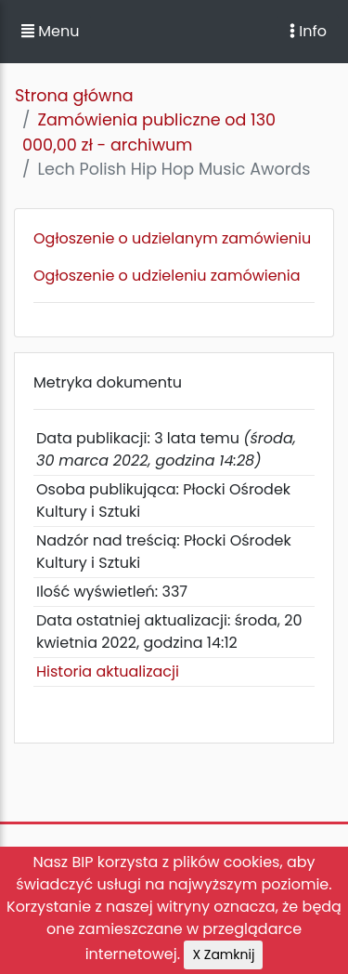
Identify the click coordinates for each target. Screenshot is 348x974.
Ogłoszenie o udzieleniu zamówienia (167, 275)
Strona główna (74, 96)
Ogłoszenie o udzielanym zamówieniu (172, 238)
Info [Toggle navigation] (308, 31)
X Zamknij (223, 954)
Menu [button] (50, 31)
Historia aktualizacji (107, 671)
